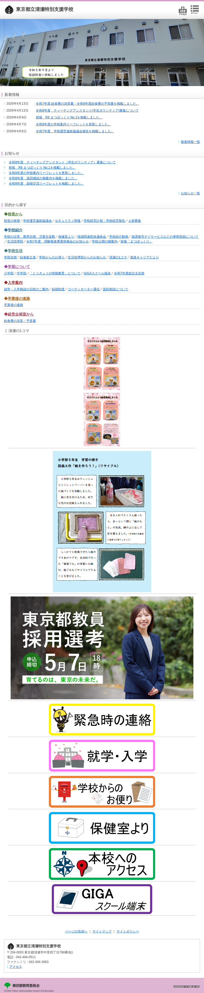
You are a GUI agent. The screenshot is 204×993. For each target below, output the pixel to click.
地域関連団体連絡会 (91, 236)
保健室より (66, 236)
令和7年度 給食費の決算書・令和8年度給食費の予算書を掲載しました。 (87, 103)
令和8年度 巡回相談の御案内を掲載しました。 (43, 178)
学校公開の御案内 (104, 241)
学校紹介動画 (118, 236)
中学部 (21, 273)
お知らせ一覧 (190, 193)
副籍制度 (58, 289)
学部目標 (10, 257)
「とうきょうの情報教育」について (54, 273)
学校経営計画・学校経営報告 (104, 221)
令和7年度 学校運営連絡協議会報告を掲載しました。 (75, 131)
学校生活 (15, 251)
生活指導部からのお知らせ (87, 257)
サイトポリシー (128, 931)
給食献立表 (28, 257)
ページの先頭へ (76, 931)
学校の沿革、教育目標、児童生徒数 (29, 236)
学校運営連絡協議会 (37, 221)
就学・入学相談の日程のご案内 (26, 289)
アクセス (15, 967)
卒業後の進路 (19, 298)
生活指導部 (15, 241)
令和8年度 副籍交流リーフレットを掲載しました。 (46, 183)
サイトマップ (102, 931)
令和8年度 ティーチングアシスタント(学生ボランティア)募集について (87, 110)
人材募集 (134, 221)
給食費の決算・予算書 (20, 321)
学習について (19, 267)
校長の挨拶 (12, 221)
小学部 (9, 273)
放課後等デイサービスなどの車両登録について (164, 236)
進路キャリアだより (144, 257)
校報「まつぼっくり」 (136, 241)
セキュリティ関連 (67, 221)
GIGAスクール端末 (97, 273)
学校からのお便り (52, 257)
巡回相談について (115, 289)
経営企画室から (21, 314)
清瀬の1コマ (118, 257)
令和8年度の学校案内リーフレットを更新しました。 (73, 124)
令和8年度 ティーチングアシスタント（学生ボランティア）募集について (62, 162)
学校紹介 (15, 230)
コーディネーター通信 (84, 289)
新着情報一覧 (190, 142)
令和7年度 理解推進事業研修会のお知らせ (57, 241)
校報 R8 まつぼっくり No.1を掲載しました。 (69, 117)
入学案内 (15, 282)
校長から (15, 214)
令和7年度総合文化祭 (129, 273)
